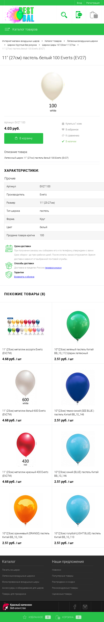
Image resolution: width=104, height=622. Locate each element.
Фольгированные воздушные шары (20, 582)
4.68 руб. (11, 359)
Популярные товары (62, 576)
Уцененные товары (62, 594)
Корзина (68, 617)
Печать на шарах (11, 569)
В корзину (24, 138)
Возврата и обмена (24, 276)
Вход (79, 3)
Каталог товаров (20, 29)
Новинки (56, 569)
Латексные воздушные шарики (18, 576)
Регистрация (93, 3)
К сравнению (70, 135)
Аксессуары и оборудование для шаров (23, 588)
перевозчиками (53, 267)
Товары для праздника (14, 594)
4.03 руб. (12, 128)
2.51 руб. (63, 359)
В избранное (70, 129)
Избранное (37, 617)
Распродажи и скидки (63, 582)
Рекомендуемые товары (65, 588)
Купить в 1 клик (72, 123)
